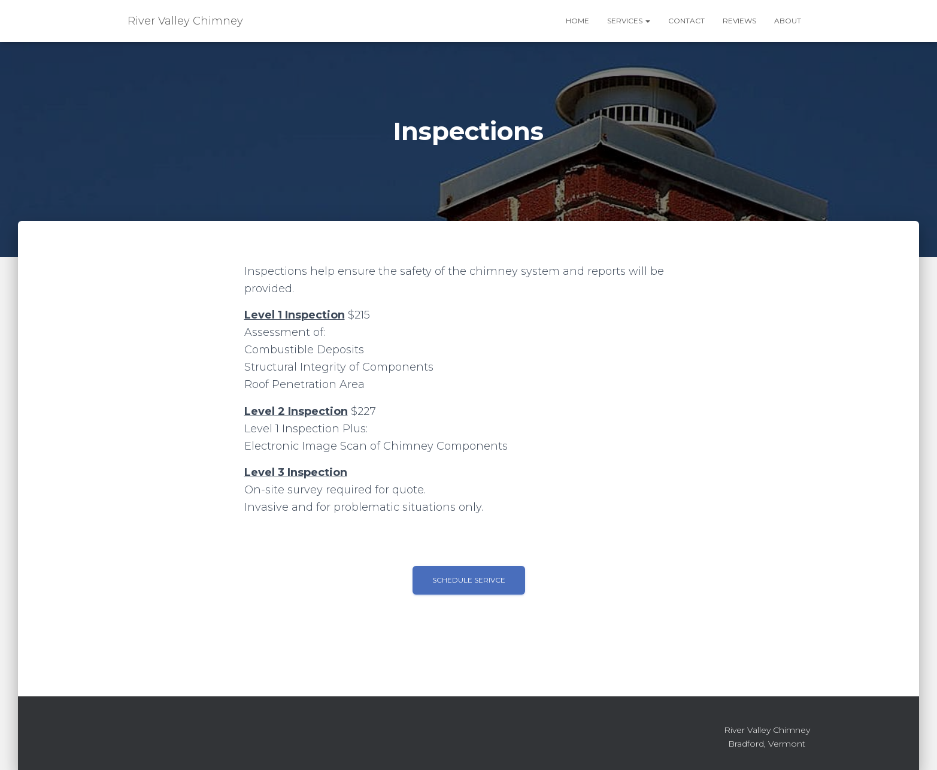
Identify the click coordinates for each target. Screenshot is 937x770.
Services (628, 20)
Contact (686, 20)
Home (577, 20)
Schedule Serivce (468, 579)
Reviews (739, 20)
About (787, 20)
